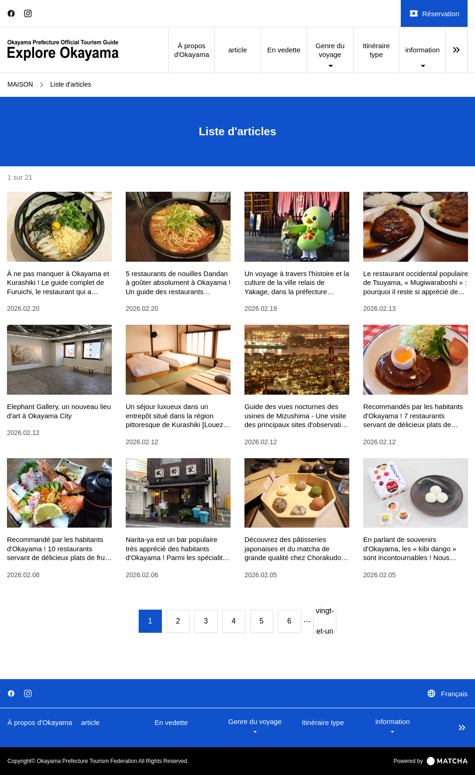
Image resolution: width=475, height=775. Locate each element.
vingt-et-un (325, 621)
